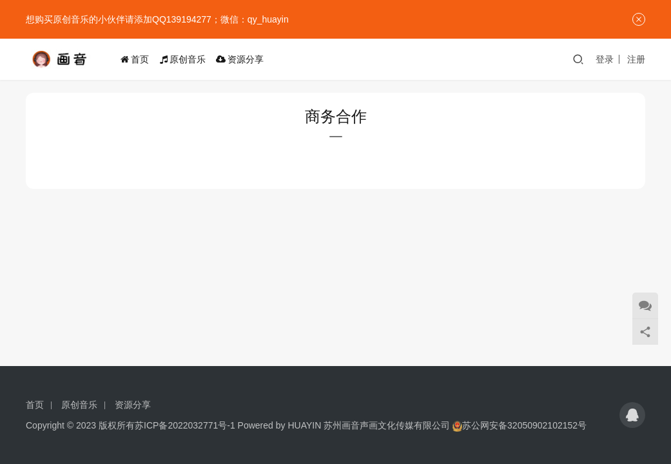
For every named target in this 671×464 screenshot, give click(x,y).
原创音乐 (185, 59)
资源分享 (242, 59)
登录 (605, 59)
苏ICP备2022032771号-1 (185, 425)
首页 (137, 59)
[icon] (632, 415)
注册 (636, 59)
